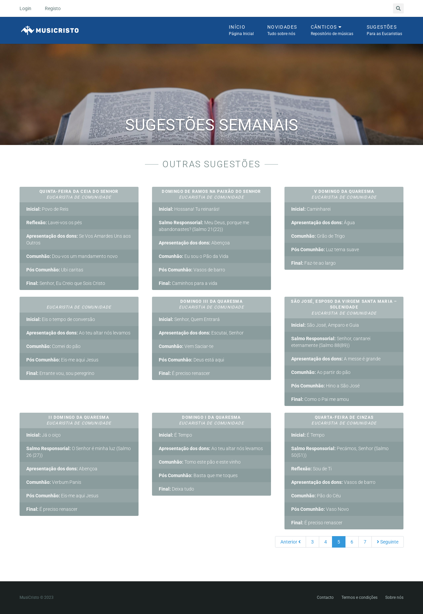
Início (241, 30)
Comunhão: (38, 256)
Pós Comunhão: (43, 269)
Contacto (325, 597)
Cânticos (332, 30)
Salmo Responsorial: (181, 222)
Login (25, 8)
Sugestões (384, 30)
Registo (53, 8)
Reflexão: (36, 222)
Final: (32, 283)
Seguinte (387, 542)
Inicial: (33, 209)
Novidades (282, 30)
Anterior (290, 542)
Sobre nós (394, 597)
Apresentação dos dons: (52, 236)
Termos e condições (359, 597)
